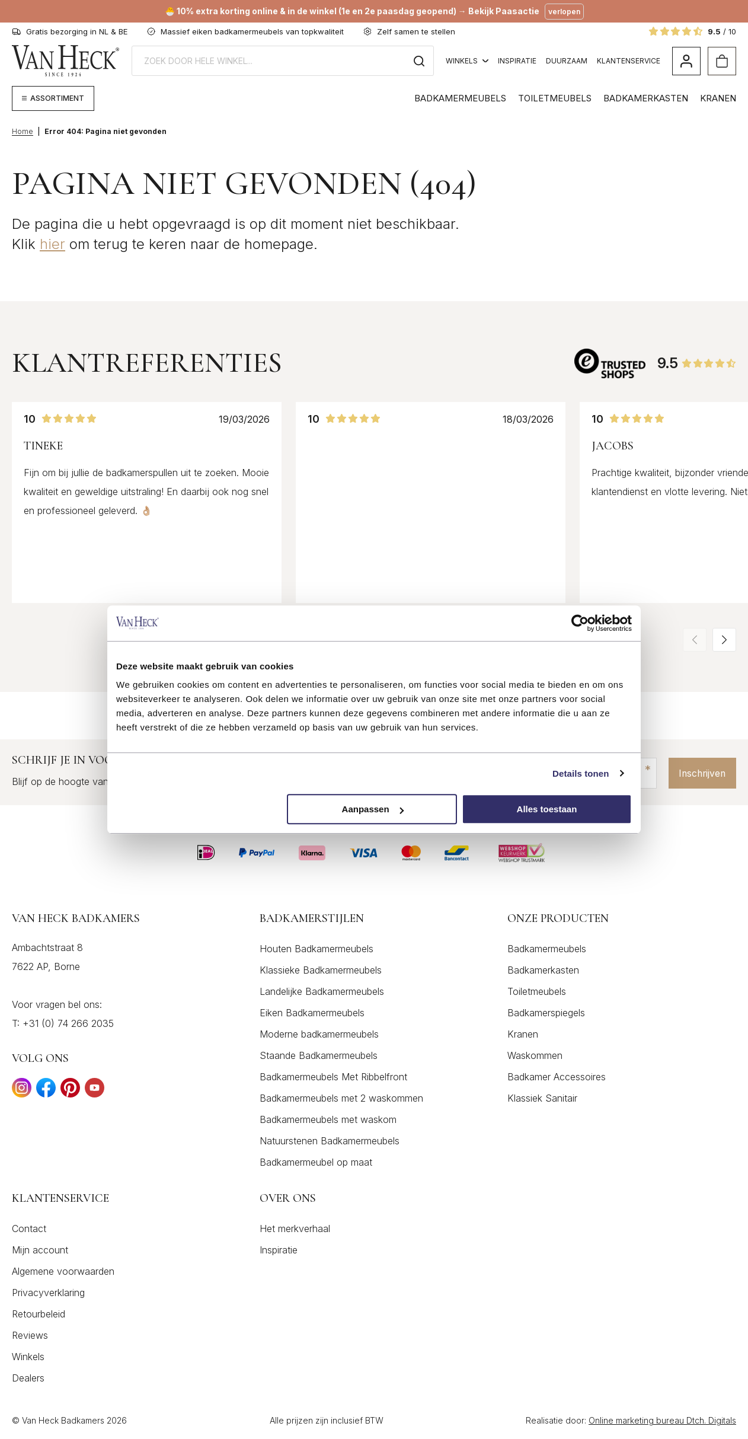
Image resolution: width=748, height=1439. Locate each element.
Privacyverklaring (48, 1292)
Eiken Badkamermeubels (312, 1013)
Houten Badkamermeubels (316, 949)
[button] (724, 640)
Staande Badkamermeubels (319, 1055)
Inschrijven (700, 773)
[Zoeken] (419, 61)
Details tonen (580, 773)
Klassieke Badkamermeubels (321, 970)
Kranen (718, 98)
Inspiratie (517, 60)
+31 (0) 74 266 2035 (68, 1023)
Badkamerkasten (645, 98)
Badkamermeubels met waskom (328, 1119)
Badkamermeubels (460, 98)
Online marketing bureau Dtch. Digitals (662, 1420)
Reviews (30, 1335)
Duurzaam (566, 60)
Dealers (28, 1378)
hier (52, 244)
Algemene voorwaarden (63, 1271)
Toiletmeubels (555, 98)
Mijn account (40, 1250)
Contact (29, 1228)
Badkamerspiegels (546, 1013)
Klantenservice (628, 60)
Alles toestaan (547, 809)
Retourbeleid (38, 1314)
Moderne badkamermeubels (319, 1034)
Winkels (467, 60)
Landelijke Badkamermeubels (322, 991)
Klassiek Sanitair (542, 1098)
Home (22, 131)
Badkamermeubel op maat (316, 1162)
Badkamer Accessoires (556, 1077)
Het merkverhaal (295, 1228)
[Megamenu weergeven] (53, 98)
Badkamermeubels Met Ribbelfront (333, 1077)
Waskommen (534, 1055)
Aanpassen (373, 809)
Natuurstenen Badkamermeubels (329, 1141)
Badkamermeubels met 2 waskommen (341, 1098)
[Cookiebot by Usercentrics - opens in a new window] (580, 623)
